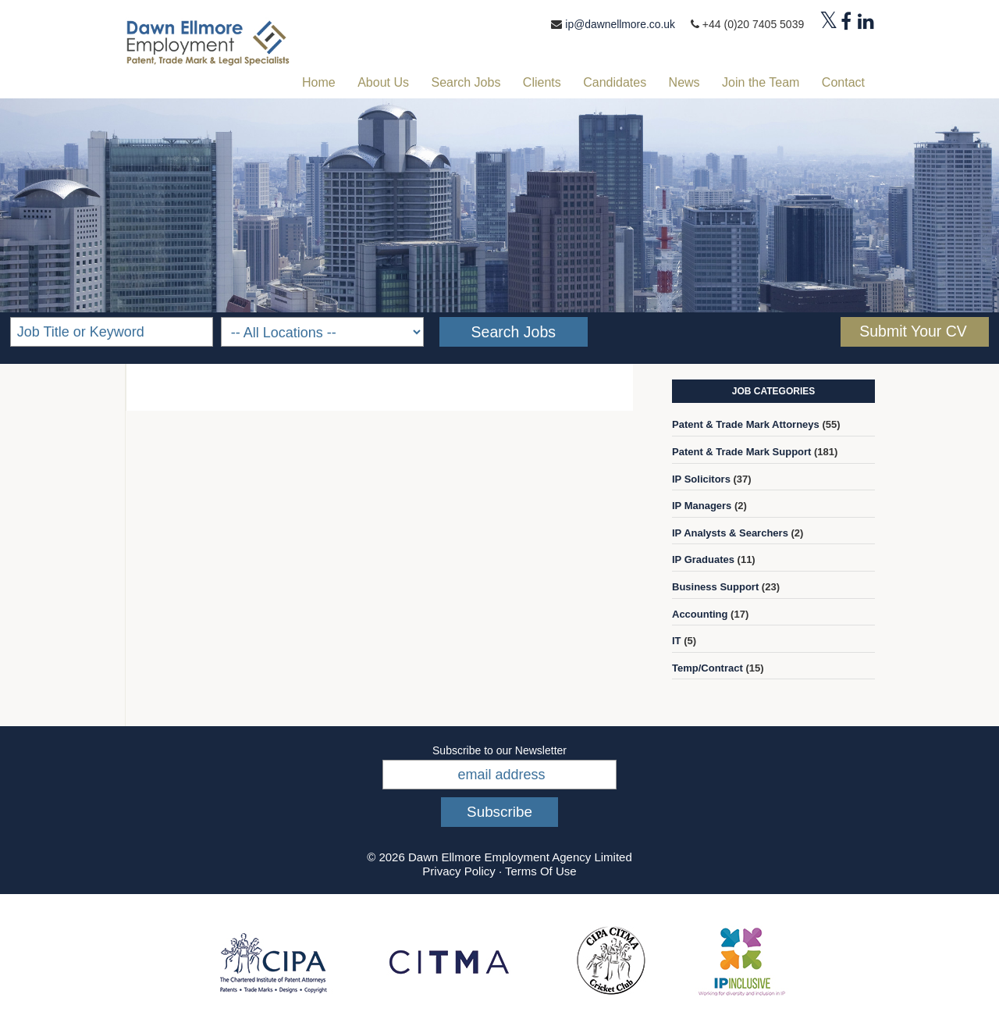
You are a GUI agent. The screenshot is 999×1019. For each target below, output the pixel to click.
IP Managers (701, 505)
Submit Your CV (913, 331)
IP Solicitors (701, 479)
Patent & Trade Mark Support (741, 452)
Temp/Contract (707, 668)
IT (676, 641)
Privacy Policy (458, 871)
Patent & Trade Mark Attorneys (745, 424)
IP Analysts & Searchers (730, 533)
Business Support (715, 587)
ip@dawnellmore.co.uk (619, 24)
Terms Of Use (541, 871)
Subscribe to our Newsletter (499, 750)
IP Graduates (703, 559)
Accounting (700, 614)
